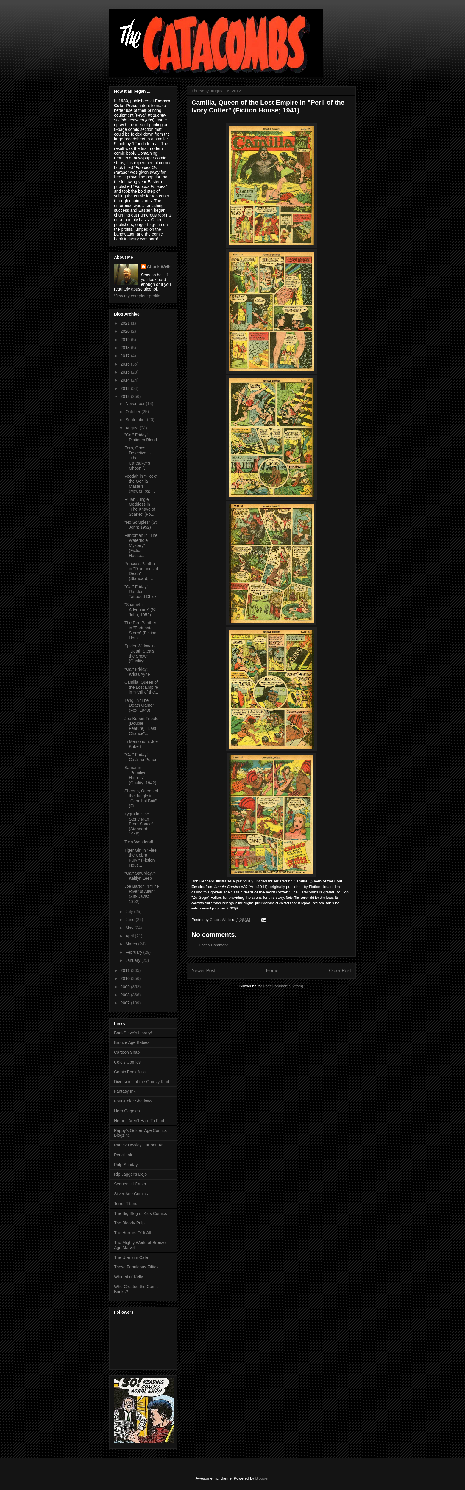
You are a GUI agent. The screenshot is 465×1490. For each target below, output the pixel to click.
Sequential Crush (130, 1184)
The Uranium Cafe (131, 1257)
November (135, 403)
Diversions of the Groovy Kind (141, 1081)
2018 (126, 347)
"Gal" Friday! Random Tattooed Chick (140, 591)
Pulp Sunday (126, 1164)
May (129, 928)
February (134, 952)
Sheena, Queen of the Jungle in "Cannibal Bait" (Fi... (141, 798)
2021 (126, 323)
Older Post (340, 970)
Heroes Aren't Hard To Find (139, 1120)
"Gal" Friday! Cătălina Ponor (140, 757)
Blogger (261, 1478)
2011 (126, 970)
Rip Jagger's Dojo (130, 1174)
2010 (126, 978)
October (133, 411)
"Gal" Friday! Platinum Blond (140, 437)
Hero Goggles (127, 1110)
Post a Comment (213, 945)
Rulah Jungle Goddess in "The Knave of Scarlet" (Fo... (139, 507)
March (131, 944)
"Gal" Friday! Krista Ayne (137, 672)
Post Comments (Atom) (283, 986)
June (130, 919)
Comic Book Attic (130, 1071)
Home (272, 970)
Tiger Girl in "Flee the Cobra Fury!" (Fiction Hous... (140, 858)
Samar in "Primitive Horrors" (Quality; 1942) (140, 775)
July (129, 911)
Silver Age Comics (131, 1193)
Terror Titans (125, 1203)
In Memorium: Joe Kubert (141, 744)
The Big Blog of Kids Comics (140, 1213)
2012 (126, 396)
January (133, 960)
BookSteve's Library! (133, 1033)
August (132, 428)
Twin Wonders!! (138, 842)
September (136, 419)
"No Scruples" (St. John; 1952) (141, 525)
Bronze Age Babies (131, 1042)
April (130, 936)
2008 (126, 994)
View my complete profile (137, 296)
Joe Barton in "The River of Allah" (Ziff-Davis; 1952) (141, 894)
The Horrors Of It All (132, 1232)
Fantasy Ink (124, 1091)
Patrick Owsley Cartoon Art (139, 1145)
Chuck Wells (159, 266)
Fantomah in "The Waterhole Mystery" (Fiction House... (140, 545)
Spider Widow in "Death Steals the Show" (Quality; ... (139, 653)
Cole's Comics (127, 1062)
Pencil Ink (123, 1154)
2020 (126, 331)
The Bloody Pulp (129, 1223)
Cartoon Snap (127, 1052)
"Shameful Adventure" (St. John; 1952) (140, 609)
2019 (126, 339)
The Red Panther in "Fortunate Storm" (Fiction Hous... (140, 630)
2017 (126, 355)
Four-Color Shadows (133, 1101)
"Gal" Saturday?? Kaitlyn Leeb (140, 876)
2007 (126, 1002)
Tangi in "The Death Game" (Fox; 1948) (139, 705)
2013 (126, 388)
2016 (126, 364)
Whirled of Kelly (128, 1276)
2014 (126, 380)
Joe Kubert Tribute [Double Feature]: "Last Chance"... (141, 726)
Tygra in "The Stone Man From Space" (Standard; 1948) (138, 824)
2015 (126, 372)
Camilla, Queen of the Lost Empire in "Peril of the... (141, 687)
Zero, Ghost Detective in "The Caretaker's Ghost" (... (137, 458)
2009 (126, 986)
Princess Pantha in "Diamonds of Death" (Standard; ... (141, 571)
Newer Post (203, 970)
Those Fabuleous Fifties (136, 1267)
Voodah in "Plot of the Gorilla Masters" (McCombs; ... (140, 483)
